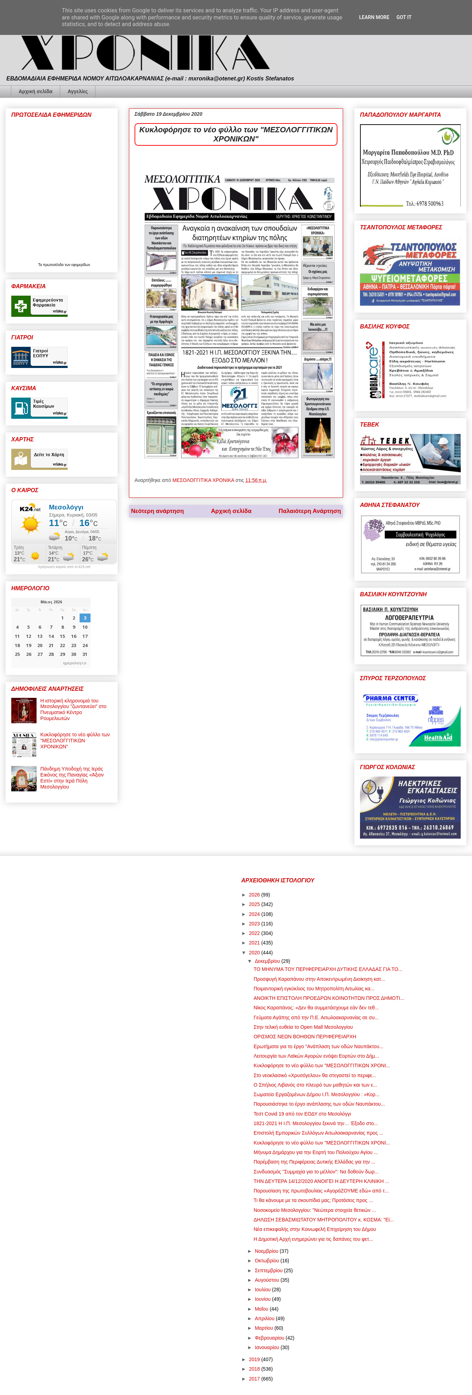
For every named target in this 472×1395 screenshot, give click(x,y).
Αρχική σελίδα (35, 91)
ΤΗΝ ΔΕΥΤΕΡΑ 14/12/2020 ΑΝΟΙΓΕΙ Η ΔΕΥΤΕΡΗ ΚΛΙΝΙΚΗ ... (321, 1181)
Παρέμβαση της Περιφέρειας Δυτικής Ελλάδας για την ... (314, 1162)
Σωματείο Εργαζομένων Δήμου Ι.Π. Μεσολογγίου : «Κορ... (317, 1094)
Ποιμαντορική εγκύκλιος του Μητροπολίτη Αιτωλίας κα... (314, 988)
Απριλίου (265, 1318)
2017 (255, 1379)
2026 (255, 895)
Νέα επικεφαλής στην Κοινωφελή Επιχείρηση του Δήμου (315, 1229)
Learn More (374, 17)
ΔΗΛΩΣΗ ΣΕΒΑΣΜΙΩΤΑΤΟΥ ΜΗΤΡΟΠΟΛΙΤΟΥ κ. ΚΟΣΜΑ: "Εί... (324, 1219)
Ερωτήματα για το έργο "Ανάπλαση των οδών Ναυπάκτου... (318, 1046)
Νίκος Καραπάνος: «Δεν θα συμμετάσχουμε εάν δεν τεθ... (316, 1007)
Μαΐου (262, 1309)
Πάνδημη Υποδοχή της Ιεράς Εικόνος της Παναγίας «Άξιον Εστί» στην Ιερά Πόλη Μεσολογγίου (72, 777)
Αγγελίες (78, 91)
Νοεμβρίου (267, 1251)
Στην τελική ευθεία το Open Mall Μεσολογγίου (303, 1027)
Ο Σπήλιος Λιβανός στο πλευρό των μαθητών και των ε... (315, 1085)
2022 (255, 933)
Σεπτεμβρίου (269, 1270)
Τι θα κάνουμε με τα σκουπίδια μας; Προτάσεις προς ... (313, 1200)
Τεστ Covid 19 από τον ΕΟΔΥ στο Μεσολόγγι (302, 1114)
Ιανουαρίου (267, 1347)
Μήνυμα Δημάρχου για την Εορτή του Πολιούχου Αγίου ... (316, 1152)
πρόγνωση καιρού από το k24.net (64, 567)
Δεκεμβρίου (268, 961)
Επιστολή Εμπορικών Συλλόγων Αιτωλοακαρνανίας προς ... (318, 1133)
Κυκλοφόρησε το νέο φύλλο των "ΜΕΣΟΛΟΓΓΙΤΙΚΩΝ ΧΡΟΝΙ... (322, 1065)
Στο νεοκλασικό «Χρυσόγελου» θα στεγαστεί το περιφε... (315, 1075)
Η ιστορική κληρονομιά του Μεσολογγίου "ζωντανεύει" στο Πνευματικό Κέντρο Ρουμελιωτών (74, 709)
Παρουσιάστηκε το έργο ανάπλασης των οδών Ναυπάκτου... (319, 1104)
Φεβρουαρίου (270, 1338)
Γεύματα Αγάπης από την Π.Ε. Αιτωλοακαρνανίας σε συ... (316, 1017)
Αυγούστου (267, 1280)
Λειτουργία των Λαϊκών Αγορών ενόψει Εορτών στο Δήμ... (316, 1056)
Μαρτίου (264, 1328)
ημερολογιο (74, 662)
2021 (255, 943)
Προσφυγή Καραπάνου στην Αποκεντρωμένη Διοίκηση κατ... (319, 979)
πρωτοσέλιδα (54, 265)
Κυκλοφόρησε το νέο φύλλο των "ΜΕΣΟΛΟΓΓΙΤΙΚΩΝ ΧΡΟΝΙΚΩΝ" (75, 740)
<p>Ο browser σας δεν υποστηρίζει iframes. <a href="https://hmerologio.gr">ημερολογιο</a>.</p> (51, 633)
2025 (255, 904)
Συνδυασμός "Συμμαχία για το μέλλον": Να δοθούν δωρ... (316, 1171)
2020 (255, 952)
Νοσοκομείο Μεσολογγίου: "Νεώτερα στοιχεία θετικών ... (315, 1210)
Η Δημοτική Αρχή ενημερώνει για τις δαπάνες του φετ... (313, 1239)
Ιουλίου (263, 1289)
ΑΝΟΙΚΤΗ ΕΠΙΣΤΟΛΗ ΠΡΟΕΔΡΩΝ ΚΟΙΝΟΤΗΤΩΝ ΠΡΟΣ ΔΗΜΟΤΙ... (329, 998)
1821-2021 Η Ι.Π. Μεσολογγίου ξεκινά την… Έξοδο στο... (316, 1123)
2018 (255, 1369)
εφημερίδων (81, 265)
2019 (255, 1359)
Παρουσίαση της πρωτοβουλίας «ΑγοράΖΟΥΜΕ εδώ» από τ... (321, 1191)
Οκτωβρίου (267, 1260)
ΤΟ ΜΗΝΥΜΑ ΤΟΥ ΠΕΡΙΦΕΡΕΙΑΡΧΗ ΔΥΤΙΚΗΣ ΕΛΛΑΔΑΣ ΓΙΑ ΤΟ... (328, 969)
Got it (403, 17)
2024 (255, 914)
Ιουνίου (263, 1299)
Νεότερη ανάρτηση (157, 511)
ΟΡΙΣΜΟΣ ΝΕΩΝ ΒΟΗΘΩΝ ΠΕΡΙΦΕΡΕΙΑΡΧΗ (305, 1036)
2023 (255, 923)
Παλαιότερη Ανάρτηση (310, 511)
